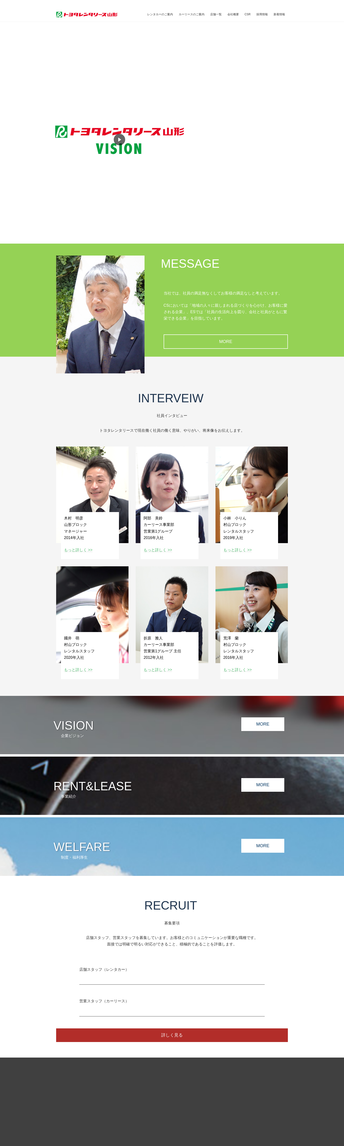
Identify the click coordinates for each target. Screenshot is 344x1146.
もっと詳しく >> (78, 550)
